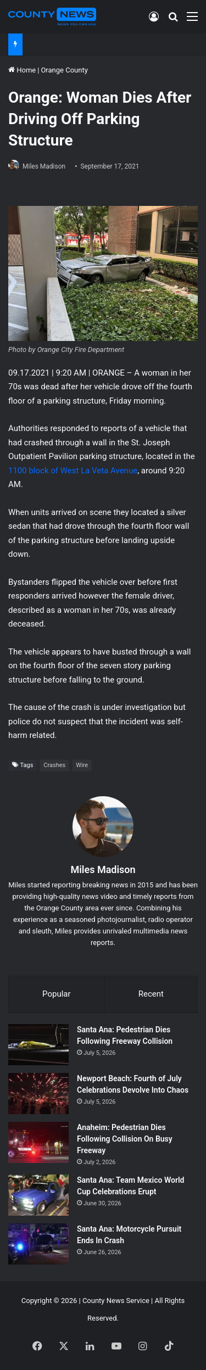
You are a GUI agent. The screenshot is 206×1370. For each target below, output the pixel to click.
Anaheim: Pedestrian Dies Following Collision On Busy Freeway (124, 1139)
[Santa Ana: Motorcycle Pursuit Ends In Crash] (38, 1244)
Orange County (64, 70)
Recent (151, 994)
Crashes (54, 765)
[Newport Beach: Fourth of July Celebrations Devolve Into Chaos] (38, 1093)
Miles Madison (44, 166)
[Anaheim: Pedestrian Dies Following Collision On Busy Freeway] (38, 1142)
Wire (82, 765)
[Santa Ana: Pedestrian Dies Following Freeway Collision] (38, 1044)
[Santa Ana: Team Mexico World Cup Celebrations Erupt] (38, 1195)
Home (22, 70)
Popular (56, 994)
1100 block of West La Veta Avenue (72, 471)
